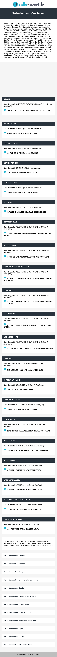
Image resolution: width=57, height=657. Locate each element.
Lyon (14, 57)
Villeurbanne (21, 57)
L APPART (8, 290)
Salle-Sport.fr (8, 23)
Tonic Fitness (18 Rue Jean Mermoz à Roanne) (28, 34)
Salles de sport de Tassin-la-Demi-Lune (20, 596)
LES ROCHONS (9, 419)
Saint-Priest (42, 57)
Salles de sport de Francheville (16, 604)
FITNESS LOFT (10, 313)
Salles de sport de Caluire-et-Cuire (18, 612)
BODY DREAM (9, 460)
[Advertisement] (28, 79)
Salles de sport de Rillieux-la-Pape (18, 645)
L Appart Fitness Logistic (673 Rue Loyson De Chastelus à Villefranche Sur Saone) (28, 41)
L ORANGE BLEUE (11, 337)
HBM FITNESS (9, 441)
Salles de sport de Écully (14, 588)
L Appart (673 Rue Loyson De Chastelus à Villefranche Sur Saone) (28, 43)
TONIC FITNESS (10, 183)
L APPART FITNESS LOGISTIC (16, 267)
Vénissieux (31, 57)
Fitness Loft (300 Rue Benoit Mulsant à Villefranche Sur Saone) (28, 45)
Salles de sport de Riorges (14, 572)
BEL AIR (7, 99)
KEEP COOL (8, 202)
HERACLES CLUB (10, 222)
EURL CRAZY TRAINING (13, 519)
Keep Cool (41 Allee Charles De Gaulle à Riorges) (27, 35)
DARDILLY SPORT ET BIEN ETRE (17, 500)
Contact (37, 654)
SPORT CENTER (10, 245)
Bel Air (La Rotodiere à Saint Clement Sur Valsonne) (23, 29)
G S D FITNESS (10, 124)
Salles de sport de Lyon (13, 628)
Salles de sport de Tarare (14, 556)
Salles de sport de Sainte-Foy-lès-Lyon (20, 620)
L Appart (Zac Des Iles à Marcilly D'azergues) (27, 48)
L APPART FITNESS (12, 400)
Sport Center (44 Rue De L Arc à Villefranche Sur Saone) (27, 39)
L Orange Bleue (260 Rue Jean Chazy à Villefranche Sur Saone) (28, 47)
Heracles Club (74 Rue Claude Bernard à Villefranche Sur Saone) (27, 37)
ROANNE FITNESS (11, 163)
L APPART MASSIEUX (12, 480)
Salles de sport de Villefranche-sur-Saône (21, 580)
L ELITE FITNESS (11, 143)
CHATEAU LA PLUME (12, 380)
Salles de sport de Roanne (14, 564)
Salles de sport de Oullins (14, 637)
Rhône (47, 25)
